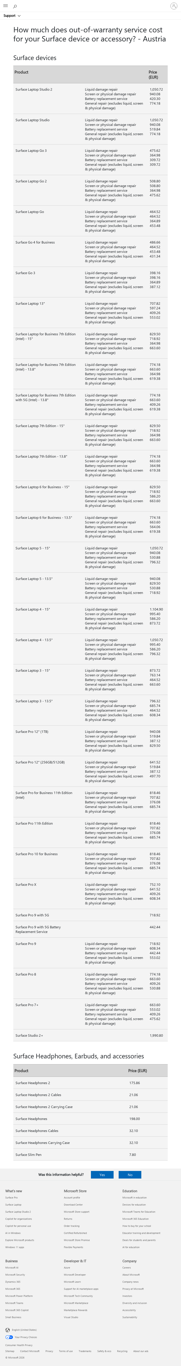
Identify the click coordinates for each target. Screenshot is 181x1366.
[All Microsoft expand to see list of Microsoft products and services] (5, 6)
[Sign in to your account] (174, 6)
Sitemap (9, 1351)
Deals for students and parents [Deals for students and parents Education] (139, 1240)
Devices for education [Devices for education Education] (134, 1204)
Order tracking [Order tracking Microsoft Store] (71, 1225)
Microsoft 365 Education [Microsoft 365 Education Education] (135, 1218)
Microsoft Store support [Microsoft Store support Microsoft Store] (76, 1211)
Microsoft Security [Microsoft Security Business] (15, 1274)
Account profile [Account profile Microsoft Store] (72, 1197)
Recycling (122, 1351)
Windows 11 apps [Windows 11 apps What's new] (14, 1247)
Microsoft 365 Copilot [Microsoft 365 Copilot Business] (17, 1310)
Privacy (49, 1351)
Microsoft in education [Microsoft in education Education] (134, 1197)
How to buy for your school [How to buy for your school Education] (136, 1225)
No (130, 1174)
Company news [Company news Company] (130, 1281)
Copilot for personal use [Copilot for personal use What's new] (18, 1225)
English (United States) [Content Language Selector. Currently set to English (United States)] (24, 1329)
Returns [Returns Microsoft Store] (68, 1218)
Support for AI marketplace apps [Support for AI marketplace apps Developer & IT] (81, 1288)
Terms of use (66, 1351)
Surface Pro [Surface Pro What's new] (11, 1197)
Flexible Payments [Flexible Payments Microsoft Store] (73, 1247)
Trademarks (85, 1351)
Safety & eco (104, 1351)
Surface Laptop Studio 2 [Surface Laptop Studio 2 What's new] (18, 1211)
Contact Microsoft (29, 1351)
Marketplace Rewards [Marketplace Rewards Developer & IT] (75, 1310)
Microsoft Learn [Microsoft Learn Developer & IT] (72, 1281)
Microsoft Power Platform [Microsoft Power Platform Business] (19, 1296)
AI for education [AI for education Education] (131, 1247)
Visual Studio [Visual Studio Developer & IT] (71, 1317)
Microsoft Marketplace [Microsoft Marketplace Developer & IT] (76, 1303)
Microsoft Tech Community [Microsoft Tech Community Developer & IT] (78, 1296)
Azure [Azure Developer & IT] (67, 1267)
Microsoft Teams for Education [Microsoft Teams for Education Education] (138, 1211)
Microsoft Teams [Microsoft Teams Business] (14, 1303)
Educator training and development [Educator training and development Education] (141, 1233)
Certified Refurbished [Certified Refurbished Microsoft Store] (75, 1233)
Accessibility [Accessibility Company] (129, 1310)
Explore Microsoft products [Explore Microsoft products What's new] (19, 1240)
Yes (102, 1174)
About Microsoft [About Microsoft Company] (131, 1274)
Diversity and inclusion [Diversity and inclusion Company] (134, 1303)
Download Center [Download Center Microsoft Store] (73, 1204)
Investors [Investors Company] (127, 1296)
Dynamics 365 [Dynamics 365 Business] (12, 1281)
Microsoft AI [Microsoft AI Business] (11, 1267)
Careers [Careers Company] (126, 1267)
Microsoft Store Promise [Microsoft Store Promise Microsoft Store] (77, 1240)
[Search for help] (15, 5)
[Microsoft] (90, 3)
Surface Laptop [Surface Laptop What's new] (13, 1204)
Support (10, 15)
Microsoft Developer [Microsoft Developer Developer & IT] (75, 1274)
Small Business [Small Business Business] (13, 1317)
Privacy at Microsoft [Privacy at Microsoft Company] (133, 1288)
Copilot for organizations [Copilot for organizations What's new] (18, 1218)
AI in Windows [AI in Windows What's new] (13, 1233)
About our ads (140, 1351)
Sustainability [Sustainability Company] (129, 1317)
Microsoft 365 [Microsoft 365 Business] (12, 1288)
